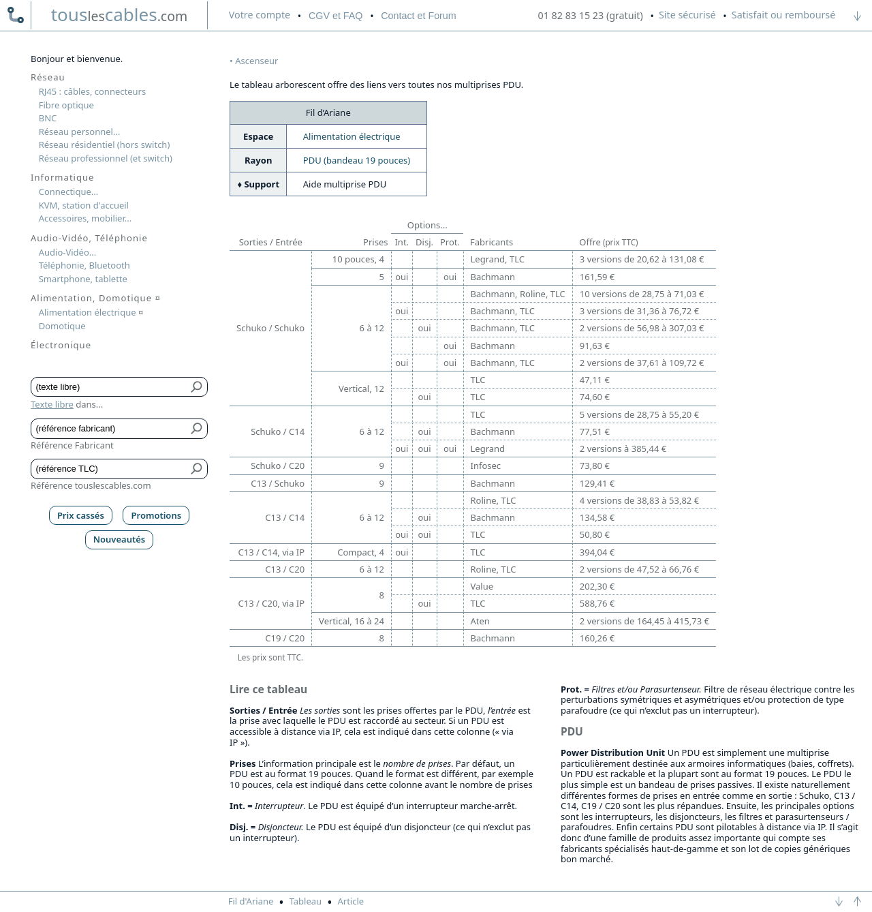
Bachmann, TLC (503, 311)
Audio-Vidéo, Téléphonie (89, 238)
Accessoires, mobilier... (85, 218)
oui (401, 277)
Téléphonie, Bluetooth (84, 265)
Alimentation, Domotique (96, 298)
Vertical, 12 (361, 388)
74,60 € (595, 397)
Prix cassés (80, 515)
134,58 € (597, 517)
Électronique (61, 345)
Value (482, 586)
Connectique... (69, 191)
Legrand (488, 448)
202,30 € (597, 586)
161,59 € (597, 277)
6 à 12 (372, 328)
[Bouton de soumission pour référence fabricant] (197, 428)
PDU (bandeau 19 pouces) (356, 160)
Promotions (156, 515)
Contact (418, 15)
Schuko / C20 (278, 465)
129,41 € (597, 483)
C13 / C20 (285, 569)
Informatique (62, 177)
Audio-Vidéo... (68, 252)
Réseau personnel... (80, 131)
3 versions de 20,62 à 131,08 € (642, 259)
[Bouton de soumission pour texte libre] (197, 387)
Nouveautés (119, 539)
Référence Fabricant (72, 445)
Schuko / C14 (278, 431)
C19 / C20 (285, 638)
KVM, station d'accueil (84, 205)
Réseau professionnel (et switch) (105, 158)
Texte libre (52, 404)
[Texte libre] (109, 387)
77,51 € (595, 431)
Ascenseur (256, 61)
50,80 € (595, 534)
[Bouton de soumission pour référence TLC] (197, 468)
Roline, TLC (493, 500)
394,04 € (597, 552)
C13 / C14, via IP (271, 552)
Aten (480, 621)
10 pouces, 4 (358, 259)
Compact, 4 (360, 552)
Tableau (306, 901)
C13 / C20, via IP (271, 603)
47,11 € (595, 380)
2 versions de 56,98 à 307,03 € (642, 328)
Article (350, 901)
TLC (478, 380)
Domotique (62, 326)
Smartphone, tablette (83, 279)
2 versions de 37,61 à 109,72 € (642, 362)
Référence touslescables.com (91, 485)
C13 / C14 (285, 517)
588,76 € (597, 603)
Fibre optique (66, 105)
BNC (48, 118)
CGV (335, 15)
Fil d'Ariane (251, 901)
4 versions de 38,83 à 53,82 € (639, 500)
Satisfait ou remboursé (783, 14)
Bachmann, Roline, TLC (518, 294)
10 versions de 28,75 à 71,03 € (642, 294)
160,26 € (597, 638)
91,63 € (595, 345)
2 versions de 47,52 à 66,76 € (639, 569)
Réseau (48, 77)
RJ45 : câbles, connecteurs (92, 91)
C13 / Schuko (278, 483)
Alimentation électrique (352, 136)
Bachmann (493, 277)
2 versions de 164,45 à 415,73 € (644, 621)
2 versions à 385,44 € (623, 448)
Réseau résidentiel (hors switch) (104, 144)
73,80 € (595, 465)
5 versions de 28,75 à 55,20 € (639, 414)
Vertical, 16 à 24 (351, 621)
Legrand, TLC (498, 259)
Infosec (486, 465)
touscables (119, 14)
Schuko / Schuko (270, 328)
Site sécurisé (687, 14)
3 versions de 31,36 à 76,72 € (639, 311)
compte (259, 14)
